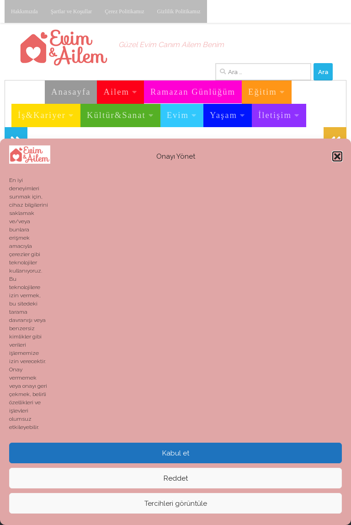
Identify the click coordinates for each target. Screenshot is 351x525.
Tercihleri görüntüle (175, 503)
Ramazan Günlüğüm (192, 91)
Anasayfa (70, 91)
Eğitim (262, 91)
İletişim (275, 115)
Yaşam (223, 115)
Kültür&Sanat (116, 115)
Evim (178, 115)
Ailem (116, 91)
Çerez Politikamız (124, 11)
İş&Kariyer (42, 115)
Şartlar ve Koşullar (71, 11)
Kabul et (175, 453)
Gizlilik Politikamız (179, 11)
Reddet (176, 478)
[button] (337, 156)
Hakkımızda (24, 11)
